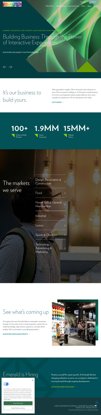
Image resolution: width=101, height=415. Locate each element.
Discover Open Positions (62, 387)
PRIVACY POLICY (91, 407)
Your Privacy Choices (86, 406)
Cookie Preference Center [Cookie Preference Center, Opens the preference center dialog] (18, 408)
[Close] (32, 380)
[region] (18, 396)
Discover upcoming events (15, 334)
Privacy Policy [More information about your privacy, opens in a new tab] (7, 399)
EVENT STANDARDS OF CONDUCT (65, 406)
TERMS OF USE (80, 407)
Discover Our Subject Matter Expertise (21, 52)
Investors (93, 2)
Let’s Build (57, 102)
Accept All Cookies (18, 403)
